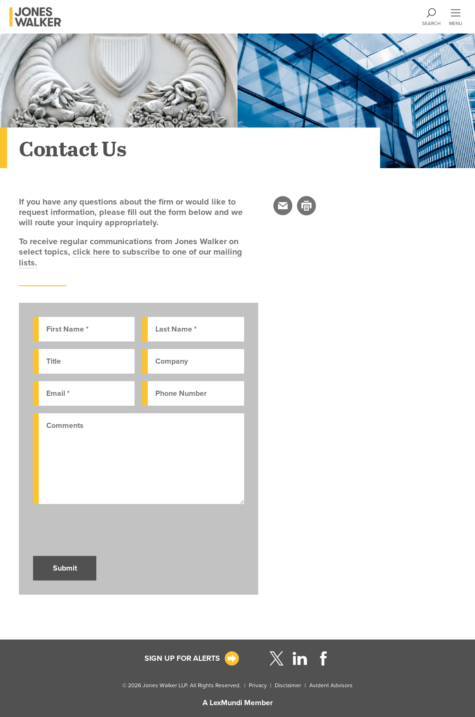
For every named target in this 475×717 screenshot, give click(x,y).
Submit (65, 568)
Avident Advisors (331, 685)
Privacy (258, 685)
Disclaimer (288, 685)
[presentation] (105, 530)
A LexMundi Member (238, 703)
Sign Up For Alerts (182, 658)
